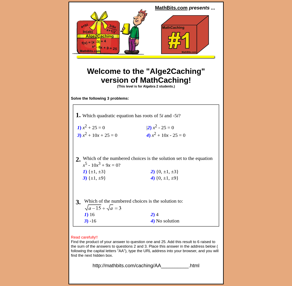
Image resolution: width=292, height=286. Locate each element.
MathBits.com (171, 8)
